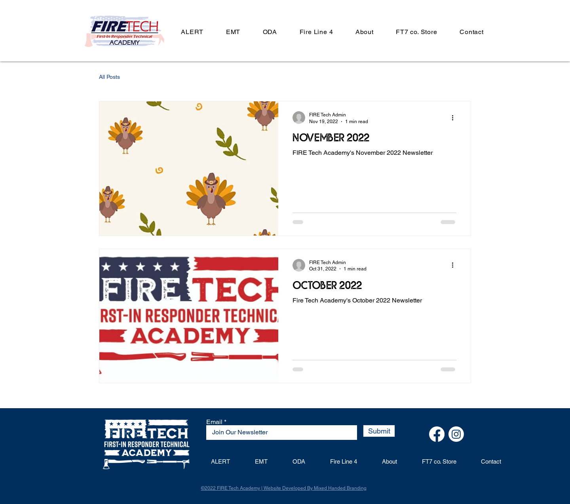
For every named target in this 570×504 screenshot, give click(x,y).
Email (214, 422)
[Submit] (379, 431)
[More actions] (455, 117)
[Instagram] (456, 434)
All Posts (109, 77)
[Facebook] (437, 434)
